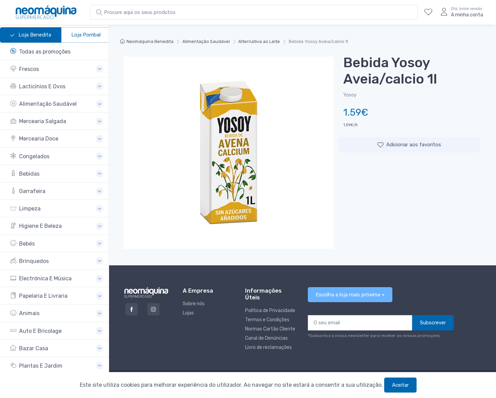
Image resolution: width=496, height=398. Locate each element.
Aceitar (400, 385)
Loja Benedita (30, 35)
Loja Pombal (86, 35)
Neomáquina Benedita (147, 41)
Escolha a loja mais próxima (348, 295)
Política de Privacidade (270, 310)
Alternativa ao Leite (259, 41)
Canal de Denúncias (266, 338)
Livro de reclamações (268, 347)
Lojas (188, 313)
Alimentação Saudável (206, 41)
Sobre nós (194, 304)
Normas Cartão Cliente (270, 329)
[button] (56, 69)
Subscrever (433, 323)
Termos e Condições (267, 320)
